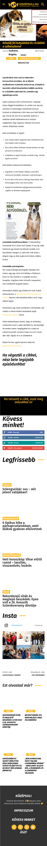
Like (41, 432)
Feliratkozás (37, 448)
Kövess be (39, 437)
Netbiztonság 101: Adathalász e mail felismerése (33, 717)
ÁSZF (23, 832)
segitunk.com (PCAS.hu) (12, 346)
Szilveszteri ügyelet (11, 315)
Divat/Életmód (11, 555)
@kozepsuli (17, 625)
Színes (7, 484)
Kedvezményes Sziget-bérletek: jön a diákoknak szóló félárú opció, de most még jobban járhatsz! (12, 764)
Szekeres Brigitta (13, 52)
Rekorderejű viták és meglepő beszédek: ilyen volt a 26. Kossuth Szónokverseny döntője (20, 600)
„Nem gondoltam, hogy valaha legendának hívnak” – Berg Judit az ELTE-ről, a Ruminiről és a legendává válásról (34, 765)
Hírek (11, 58)
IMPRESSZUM (23, 811)
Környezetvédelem (29, 58)
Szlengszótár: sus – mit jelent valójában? (19, 490)
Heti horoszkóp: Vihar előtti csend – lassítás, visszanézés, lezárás (22, 563)
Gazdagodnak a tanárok (12, 675)
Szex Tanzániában (38, 675)
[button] (42, 4)
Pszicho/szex (10, 518)
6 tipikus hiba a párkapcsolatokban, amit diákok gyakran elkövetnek (22, 526)
